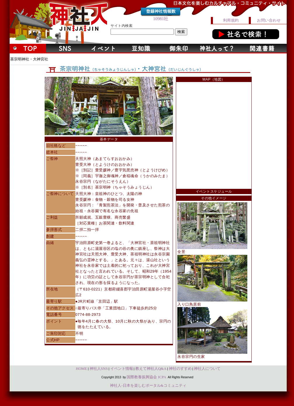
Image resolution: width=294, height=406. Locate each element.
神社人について (207, 368)
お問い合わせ (269, 20)
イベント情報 (121, 368)
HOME (81, 368)
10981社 (161, 18)
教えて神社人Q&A (151, 368)
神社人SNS (99, 368)
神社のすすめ (180, 368)
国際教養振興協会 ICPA (146, 377)
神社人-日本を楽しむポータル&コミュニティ (148, 385)
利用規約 (231, 20)
